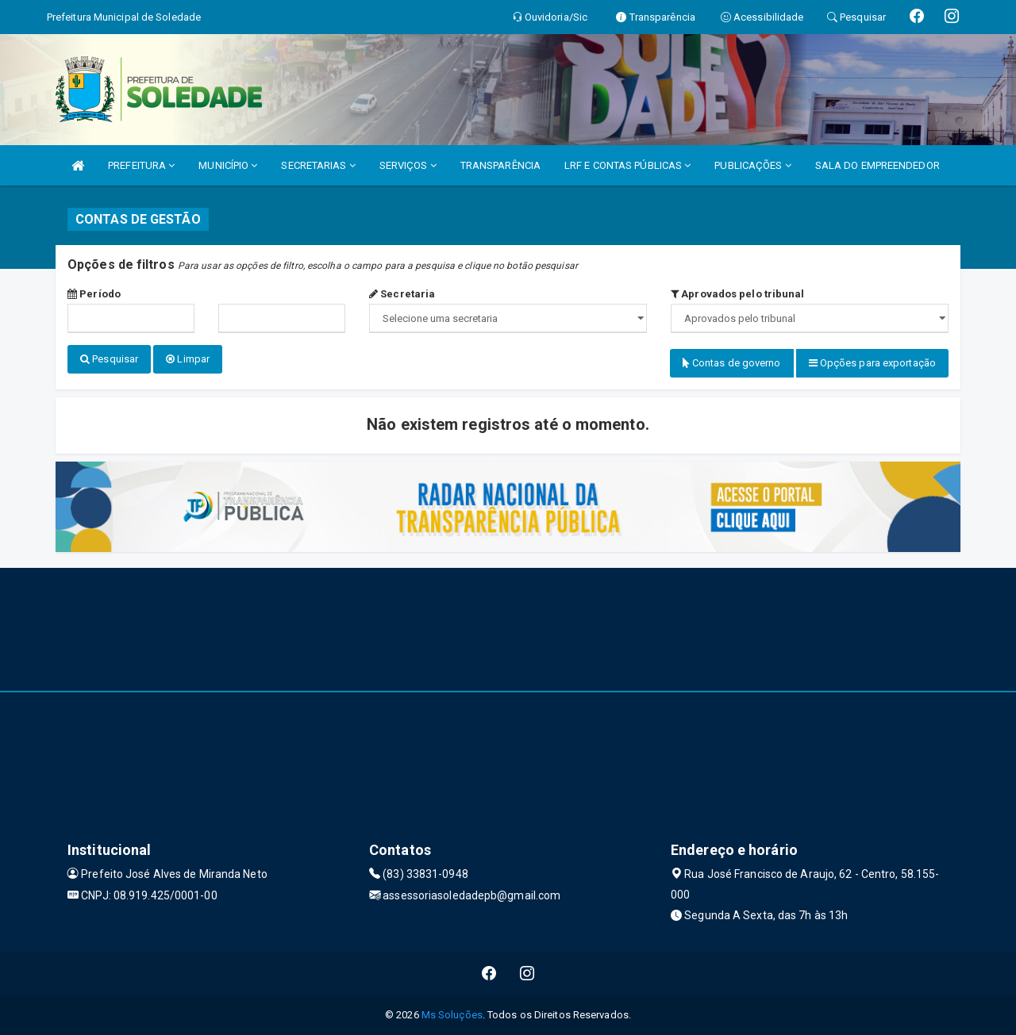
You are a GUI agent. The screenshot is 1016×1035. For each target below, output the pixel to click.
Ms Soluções (452, 1015)
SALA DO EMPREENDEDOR (877, 165)
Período (94, 294)
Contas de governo (732, 363)
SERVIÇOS (408, 165)
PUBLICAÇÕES (752, 165)
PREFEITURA (141, 165)
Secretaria (402, 294)
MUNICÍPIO (227, 165)
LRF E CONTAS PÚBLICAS (627, 165)
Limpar (188, 359)
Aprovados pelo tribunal (738, 294)
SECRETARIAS (318, 165)
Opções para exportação (872, 363)
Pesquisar (109, 359)
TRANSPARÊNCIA (500, 165)
